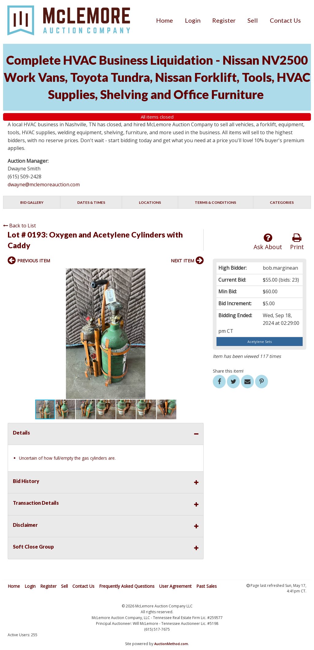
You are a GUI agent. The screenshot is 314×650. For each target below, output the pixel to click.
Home (164, 20)
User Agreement (175, 586)
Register (224, 20)
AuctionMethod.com (171, 643)
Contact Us (285, 20)
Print (297, 242)
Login (193, 20)
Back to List (19, 225)
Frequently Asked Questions (127, 586)
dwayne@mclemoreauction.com (44, 184)
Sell (252, 20)
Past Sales (206, 586)
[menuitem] (164, 20)
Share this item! (228, 371)
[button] (198, 274)
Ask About (268, 242)
